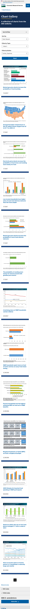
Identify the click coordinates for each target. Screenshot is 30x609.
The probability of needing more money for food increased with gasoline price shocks (13, 273)
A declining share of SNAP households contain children (14, 311)
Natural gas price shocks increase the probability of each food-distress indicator (14, 237)
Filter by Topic (6, 43)
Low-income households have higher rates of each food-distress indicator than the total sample (14, 200)
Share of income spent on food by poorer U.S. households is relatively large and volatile (14, 564)
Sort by (4, 36)
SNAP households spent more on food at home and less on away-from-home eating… (14, 366)
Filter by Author (6, 50)
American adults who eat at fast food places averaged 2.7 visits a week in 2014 (14, 526)
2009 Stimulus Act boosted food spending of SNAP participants (13, 489)
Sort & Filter (6, 32)
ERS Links (6, 589)
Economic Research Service (15, 5)
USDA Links (6, 593)
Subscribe (14, 601)
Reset (15, 58)
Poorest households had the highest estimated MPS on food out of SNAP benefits (14, 405)
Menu (28, 5)
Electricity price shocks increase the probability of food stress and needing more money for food (15, 162)
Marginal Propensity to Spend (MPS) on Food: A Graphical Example (14, 452)
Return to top (5, 585)
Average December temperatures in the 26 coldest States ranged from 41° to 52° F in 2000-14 (15, 126)
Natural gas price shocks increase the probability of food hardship (14, 88)
